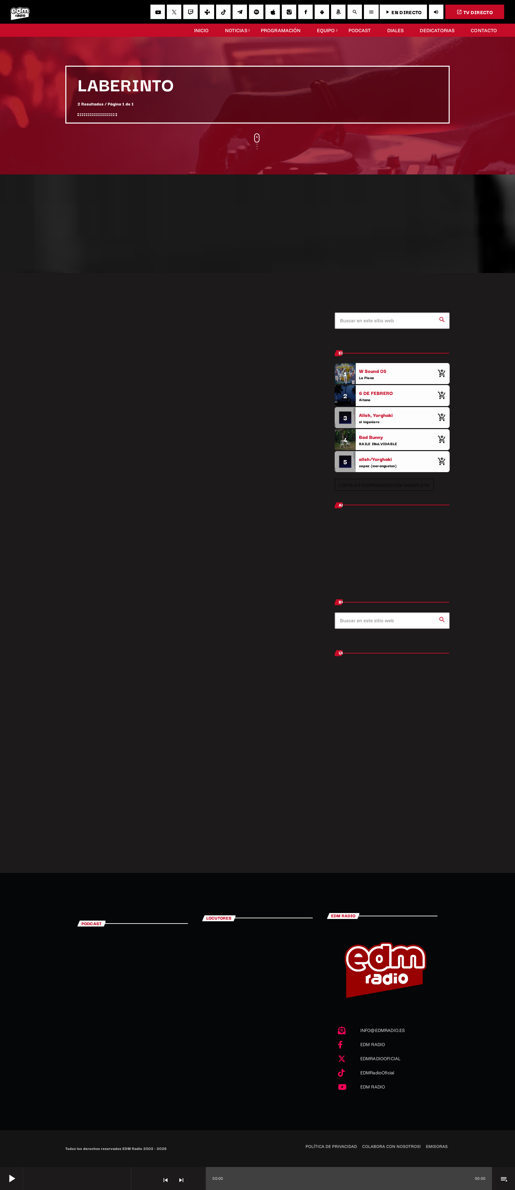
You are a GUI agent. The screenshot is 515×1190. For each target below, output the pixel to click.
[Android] (322, 12)
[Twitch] (190, 12)
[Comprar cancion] (441, 373)
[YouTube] (157, 12)
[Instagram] (289, 12)
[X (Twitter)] (174, 12)
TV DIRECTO (475, 12)
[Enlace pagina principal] (20, 12)
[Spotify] (256, 12)
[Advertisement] (257, 224)
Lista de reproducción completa (384, 485)
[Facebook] (305, 12)
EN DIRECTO (403, 12)
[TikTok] (223, 12)
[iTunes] (272, 12)
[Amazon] (338, 12)
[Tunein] (207, 12)
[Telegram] (240, 12)
